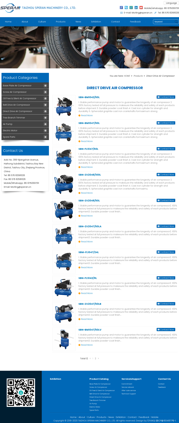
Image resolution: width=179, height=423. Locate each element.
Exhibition (96, 21)
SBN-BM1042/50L (89, 97)
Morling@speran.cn (142, 12)
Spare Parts (9, 136)
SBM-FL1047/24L (88, 252)
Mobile (154, 417)
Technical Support (129, 393)
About (25, 21)
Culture (42, 21)
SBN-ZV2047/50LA (89, 226)
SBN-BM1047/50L (89, 123)
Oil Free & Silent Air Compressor (19, 98)
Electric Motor (10, 130)
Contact (115, 21)
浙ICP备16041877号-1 (166, 420)
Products (60, 21)
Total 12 (84, 358)
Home (8, 21)
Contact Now (167, 96)
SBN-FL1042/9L (87, 278)
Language (171, 2)
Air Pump (7, 124)
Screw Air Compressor (15, 91)
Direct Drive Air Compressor (17, 111)
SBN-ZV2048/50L (89, 200)
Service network (128, 387)
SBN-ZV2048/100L (89, 174)
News (78, 21)
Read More (87, 115)
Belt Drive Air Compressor (16, 104)
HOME (127, 75)
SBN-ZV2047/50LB (89, 303)
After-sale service (129, 390)
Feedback (135, 21)
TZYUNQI (151, 420)
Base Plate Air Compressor (17, 85)
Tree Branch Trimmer (14, 117)
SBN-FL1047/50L (88, 149)
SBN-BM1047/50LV (89, 329)
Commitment (127, 384)
